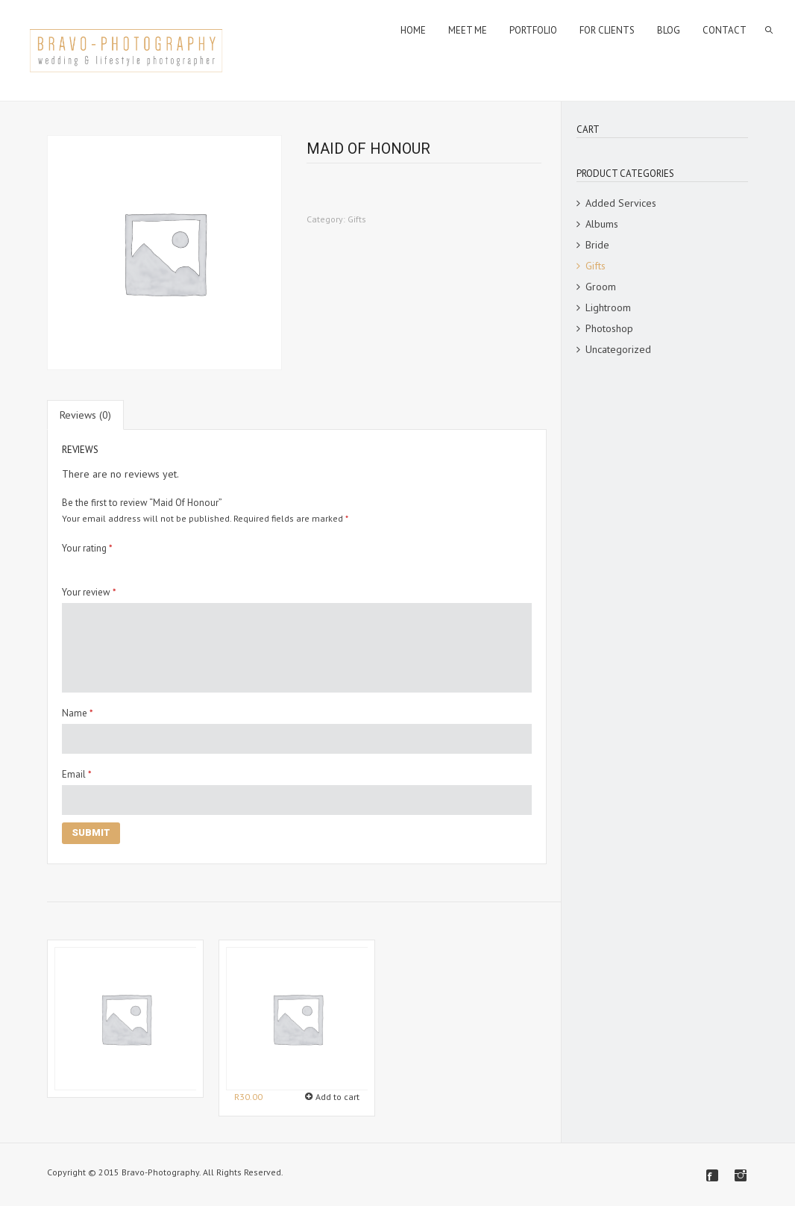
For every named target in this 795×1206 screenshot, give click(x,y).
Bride (597, 244)
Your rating (87, 548)
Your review (89, 592)
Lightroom (608, 307)
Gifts (357, 219)
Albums (601, 224)
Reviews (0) (85, 415)
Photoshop (609, 328)
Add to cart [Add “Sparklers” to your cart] (337, 1097)
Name (77, 713)
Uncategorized (618, 349)
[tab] (85, 415)
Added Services (620, 203)
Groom (600, 286)
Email (77, 774)
